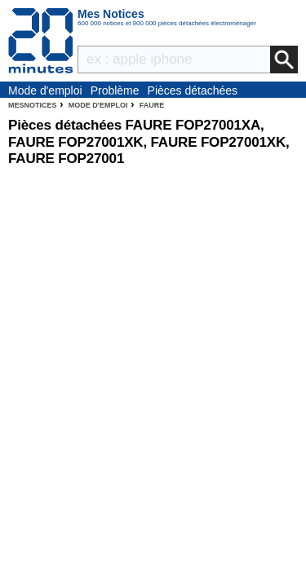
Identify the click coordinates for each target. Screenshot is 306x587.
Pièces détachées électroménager (193, 91)
